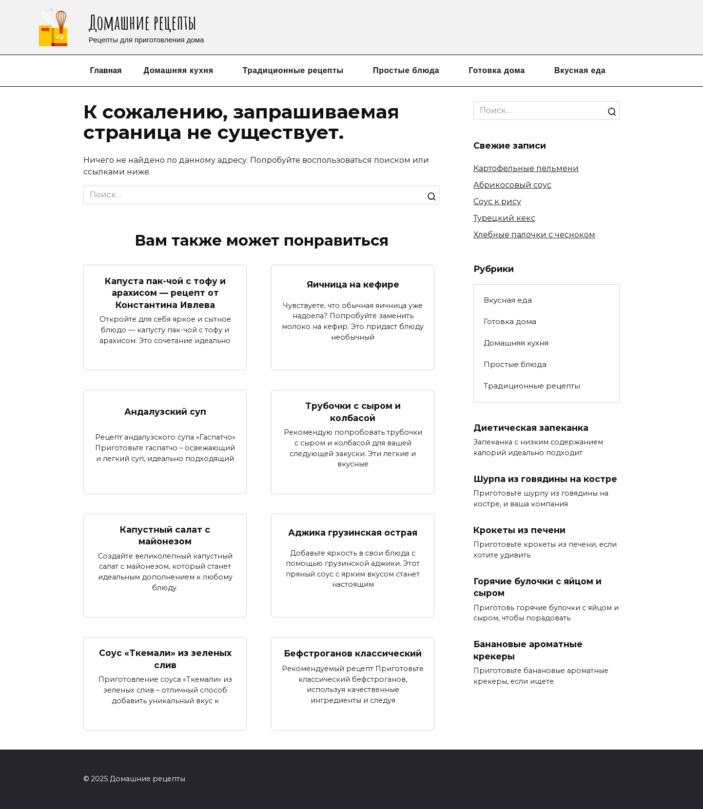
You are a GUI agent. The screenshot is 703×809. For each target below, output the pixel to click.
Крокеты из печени (519, 529)
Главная (105, 70)
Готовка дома (497, 70)
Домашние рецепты (142, 22)
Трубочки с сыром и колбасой (353, 412)
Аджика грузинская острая (352, 532)
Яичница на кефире (353, 284)
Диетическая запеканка (530, 428)
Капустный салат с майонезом (165, 535)
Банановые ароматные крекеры (528, 650)
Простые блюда (406, 70)
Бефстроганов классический (353, 653)
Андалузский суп (165, 411)
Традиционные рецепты (293, 70)
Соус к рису (497, 201)
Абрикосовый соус (512, 185)
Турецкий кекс (504, 218)
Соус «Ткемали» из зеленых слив (165, 659)
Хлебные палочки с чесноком (534, 234)
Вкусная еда (580, 70)
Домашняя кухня (179, 70)
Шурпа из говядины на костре (545, 479)
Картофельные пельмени (526, 168)
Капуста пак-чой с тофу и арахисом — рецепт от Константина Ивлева (165, 292)
